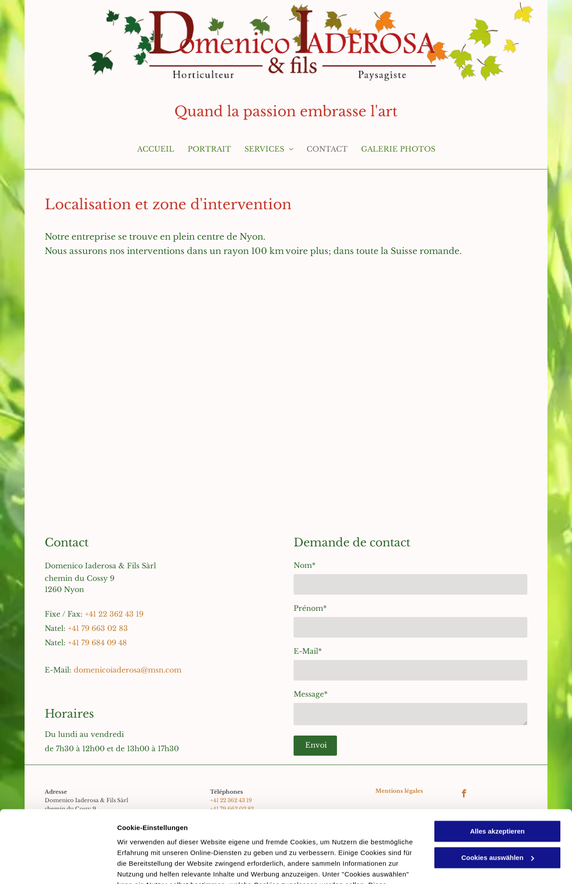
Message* (311, 693)
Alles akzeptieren (497, 767)
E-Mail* (308, 651)
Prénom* (310, 608)
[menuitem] (155, 153)
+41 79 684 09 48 (97, 642)
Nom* (304, 565)
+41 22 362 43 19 (114, 613)
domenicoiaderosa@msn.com (127, 669)
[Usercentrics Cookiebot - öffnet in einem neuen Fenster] (58, 866)
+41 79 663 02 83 (98, 628)
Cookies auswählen (148, 866)
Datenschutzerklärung (219, 842)
